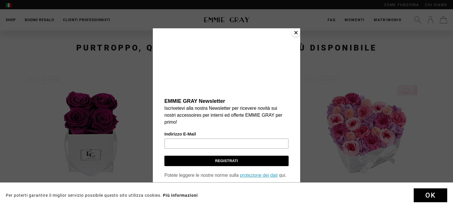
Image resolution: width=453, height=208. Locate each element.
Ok (430, 195)
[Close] (296, 32)
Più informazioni (180, 195)
